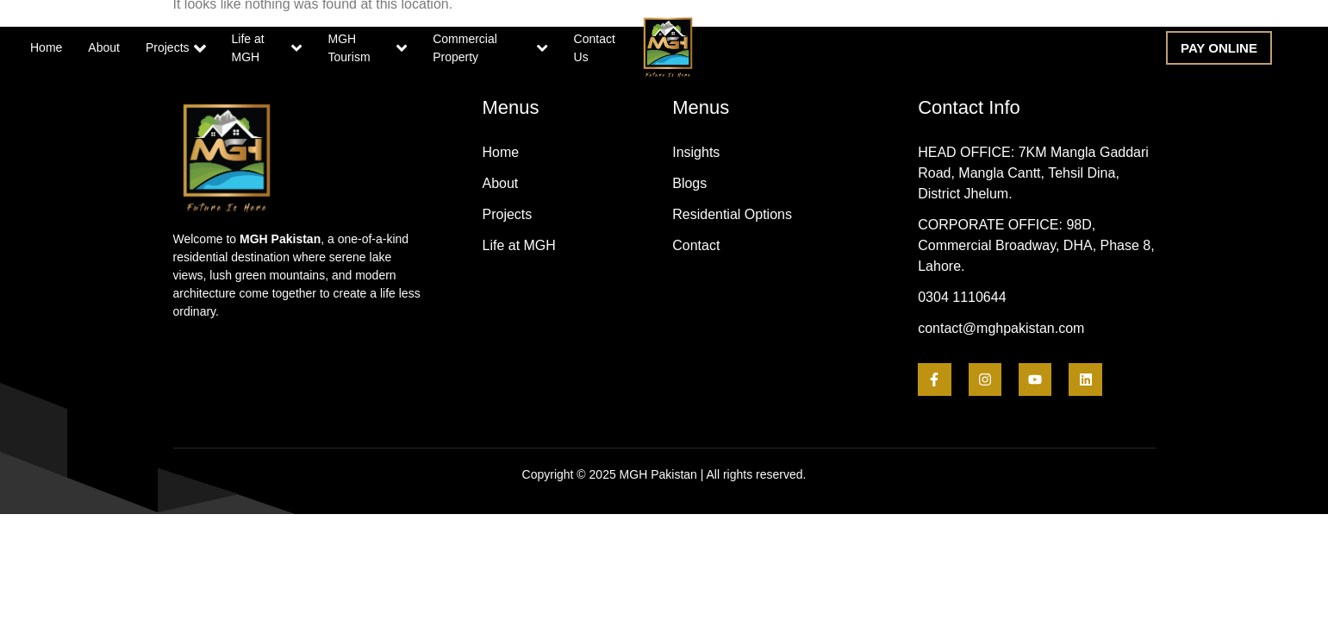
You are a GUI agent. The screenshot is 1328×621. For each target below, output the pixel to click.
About (104, 47)
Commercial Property (490, 48)
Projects (176, 48)
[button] (1219, 48)
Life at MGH (267, 48)
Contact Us (594, 48)
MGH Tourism (368, 48)
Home (46, 47)
